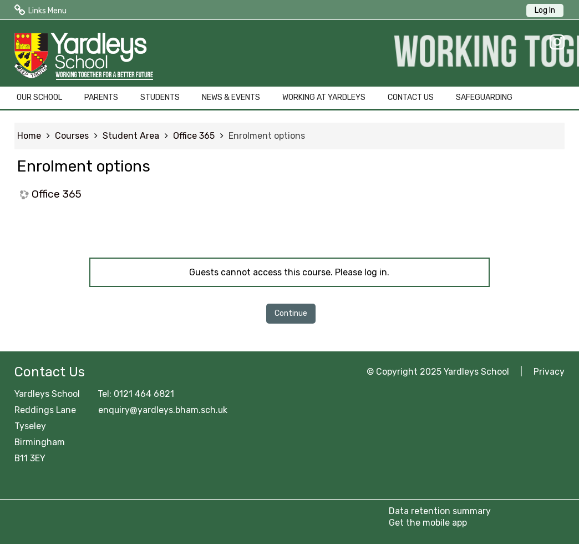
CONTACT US (411, 97)
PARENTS (101, 97)
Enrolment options (266, 135)
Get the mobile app (428, 522)
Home (29, 135)
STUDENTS (160, 97)
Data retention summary (440, 511)
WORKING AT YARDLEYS (323, 97)
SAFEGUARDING (484, 97)
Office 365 (57, 194)
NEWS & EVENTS (231, 97)
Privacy (549, 371)
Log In (545, 10)
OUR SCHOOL (39, 97)
